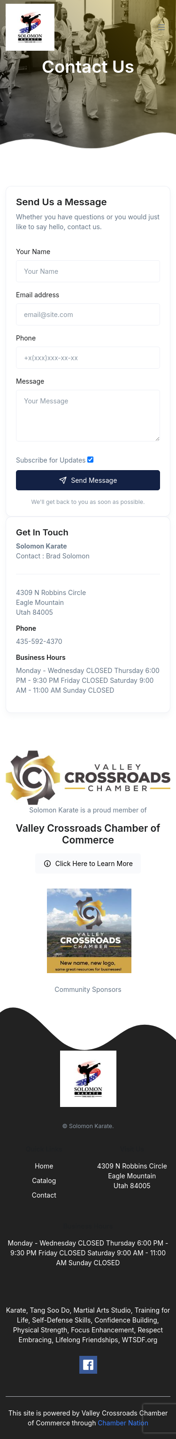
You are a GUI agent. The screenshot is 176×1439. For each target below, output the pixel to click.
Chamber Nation (123, 1423)
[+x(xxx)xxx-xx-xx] (88, 358)
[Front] (32, 27)
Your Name (33, 251)
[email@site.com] (88, 314)
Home (44, 1166)
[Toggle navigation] (161, 27)
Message (30, 381)
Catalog (44, 1180)
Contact (44, 1195)
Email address (37, 295)
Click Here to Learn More (88, 863)
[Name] (88, 271)
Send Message (88, 480)
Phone (26, 338)
